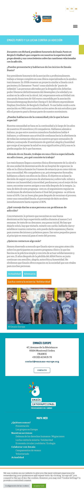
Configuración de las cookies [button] (17, 486)
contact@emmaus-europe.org (42, 361)
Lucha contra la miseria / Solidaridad (34, 440)
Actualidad (17, 457)
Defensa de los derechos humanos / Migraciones (40, 436)
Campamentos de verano (28, 450)
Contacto (42, 370)
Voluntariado (22, 454)
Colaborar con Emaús (23, 447)
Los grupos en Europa (27, 429)
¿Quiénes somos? (21, 422)
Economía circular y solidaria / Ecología (35, 443)
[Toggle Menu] (75, 26)
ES (72, 9)
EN (76, 9)
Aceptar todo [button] (38, 486)
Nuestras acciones (21, 433)
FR (67, 9)
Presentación (22, 426)
